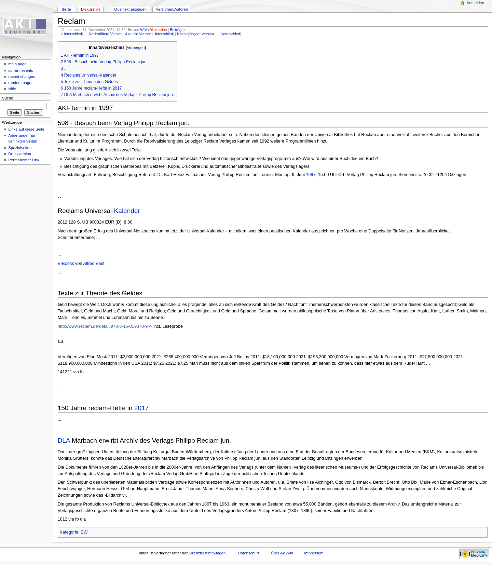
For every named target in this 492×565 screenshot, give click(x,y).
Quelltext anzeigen (130, 9)
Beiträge (176, 30)
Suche (7, 98)
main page (17, 64)
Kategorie (69, 532)
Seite (66, 9)
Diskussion (158, 30)
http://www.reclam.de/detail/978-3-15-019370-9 (103, 326)
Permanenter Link (23, 160)
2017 (141, 408)
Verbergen (136, 47)
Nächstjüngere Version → (197, 34)
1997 (310, 174)
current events (20, 70)
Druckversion (19, 154)
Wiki (143, 30)
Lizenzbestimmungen (207, 553)
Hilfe (12, 89)
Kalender (127, 210)
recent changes (21, 77)
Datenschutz (249, 553)
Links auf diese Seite (26, 129)
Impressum (314, 553)
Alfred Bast (93, 263)
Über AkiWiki (282, 553)
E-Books (66, 263)
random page (19, 83)
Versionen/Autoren (172, 9)
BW (84, 532)
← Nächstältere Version (103, 34)
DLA (64, 440)
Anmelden (475, 3)
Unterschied (72, 34)
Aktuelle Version (138, 34)
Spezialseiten (19, 148)
